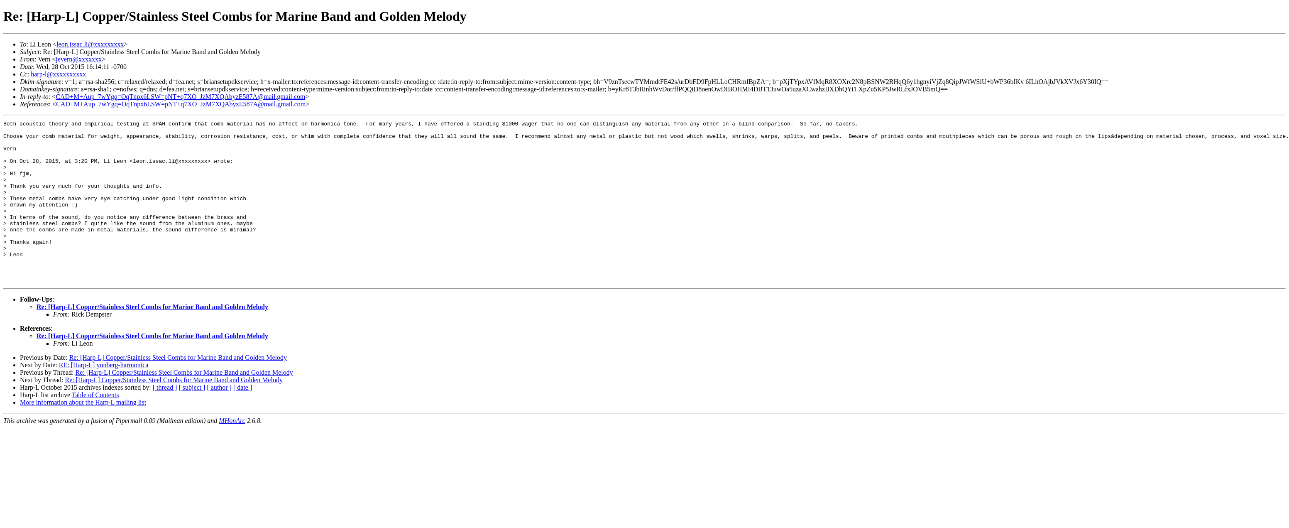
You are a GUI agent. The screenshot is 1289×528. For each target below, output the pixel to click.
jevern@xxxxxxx (79, 59)
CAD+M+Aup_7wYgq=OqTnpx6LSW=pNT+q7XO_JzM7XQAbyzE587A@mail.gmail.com (180, 96)
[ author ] (219, 419)
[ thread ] (165, 419)
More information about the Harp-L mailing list (83, 434)
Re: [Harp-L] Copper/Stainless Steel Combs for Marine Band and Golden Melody (152, 339)
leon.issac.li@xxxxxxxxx (90, 44)
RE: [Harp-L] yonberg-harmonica (104, 397)
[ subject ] (192, 419)
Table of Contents (95, 427)
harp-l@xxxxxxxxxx (58, 74)
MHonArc (232, 453)
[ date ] (242, 419)
